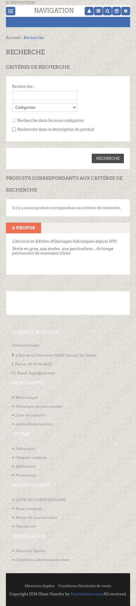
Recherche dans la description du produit (55, 129)
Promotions (25, 475)
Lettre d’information (33, 424)
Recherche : (23, 86)
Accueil (13, 37)
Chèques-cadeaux (31, 457)
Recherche (34, 37)
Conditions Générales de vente (42, 560)
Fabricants (25, 448)
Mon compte (26, 397)
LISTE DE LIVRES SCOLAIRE (40, 500)
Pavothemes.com (86, 594)
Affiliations (25, 466)
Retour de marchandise (36, 517)
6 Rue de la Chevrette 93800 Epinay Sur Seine (56, 355)
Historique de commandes (39, 406)
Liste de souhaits (30, 415)
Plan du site (25, 526)
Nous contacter (28, 508)
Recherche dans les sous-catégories (50, 120)
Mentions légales (30, 551)
